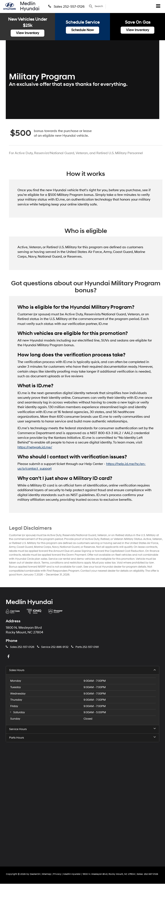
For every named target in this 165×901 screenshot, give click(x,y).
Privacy (57, 874)
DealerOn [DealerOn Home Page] (35, 874)
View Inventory (27, 33)
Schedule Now (82, 30)
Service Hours (82, 729)
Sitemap (46, 874)
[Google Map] (82, 801)
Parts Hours (82, 737)
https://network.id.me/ (34, 447)
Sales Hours (82, 670)
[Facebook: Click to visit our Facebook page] (9, 657)
